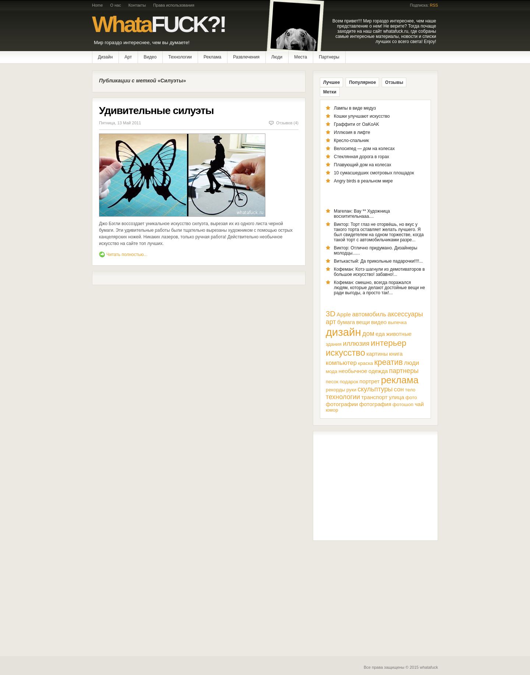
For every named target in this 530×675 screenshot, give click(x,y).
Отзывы (394, 82)
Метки (329, 92)
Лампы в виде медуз (355, 108)
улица (396, 397)
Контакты (137, 5)
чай (419, 404)
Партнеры (329, 57)
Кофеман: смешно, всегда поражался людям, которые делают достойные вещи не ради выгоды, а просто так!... (379, 287)
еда (380, 334)
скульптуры (375, 389)
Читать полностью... (127, 254)
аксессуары (405, 314)
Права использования (173, 5)
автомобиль (369, 314)
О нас (115, 5)
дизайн (343, 332)
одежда (378, 371)
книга (396, 354)
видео (378, 322)
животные (398, 334)
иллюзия (356, 343)
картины (377, 354)
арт (331, 322)
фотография (375, 404)
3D (330, 313)
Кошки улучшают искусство (362, 116)
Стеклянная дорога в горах (361, 156)
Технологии (180, 57)
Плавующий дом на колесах (362, 164)
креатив (388, 362)
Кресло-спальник (351, 140)
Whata (158, 24)
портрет (370, 381)
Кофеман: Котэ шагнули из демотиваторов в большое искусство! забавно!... (379, 272)
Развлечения (246, 57)
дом (368, 333)
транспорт (374, 397)
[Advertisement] (375, 486)
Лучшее (331, 82)
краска (365, 363)
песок (332, 381)
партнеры (403, 370)
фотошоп (403, 404)
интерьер (388, 343)
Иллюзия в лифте (352, 132)
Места (300, 57)
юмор (332, 410)
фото (411, 397)
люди (411, 362)
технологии (343, 397)
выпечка (397, 322)
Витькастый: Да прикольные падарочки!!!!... (378, 261)
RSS (434, 5)
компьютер (341, 362)
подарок (349, 381)
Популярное (362, 82)
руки (351, 389)
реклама (399, 380)
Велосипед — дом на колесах (364, 148)
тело (410, 389)
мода (331, 371)
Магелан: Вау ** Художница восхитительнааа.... (362, 214)
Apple (344, 314)
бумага (346, 322)
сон (399, 389)
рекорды (335, 389)
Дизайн (105, 57)
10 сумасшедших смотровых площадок (374, 172)
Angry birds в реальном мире (363, 181)
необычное (353, 371)
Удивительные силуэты (156, 110)
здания (334, 344)
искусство (345, 353)
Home (97, 5)
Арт (128, 57)
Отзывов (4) (287, 123)
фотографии (342, 404)
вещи (363, 322)
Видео (150, 57)
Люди (276, 57)
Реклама (212, 57)
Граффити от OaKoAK (356, 124)
